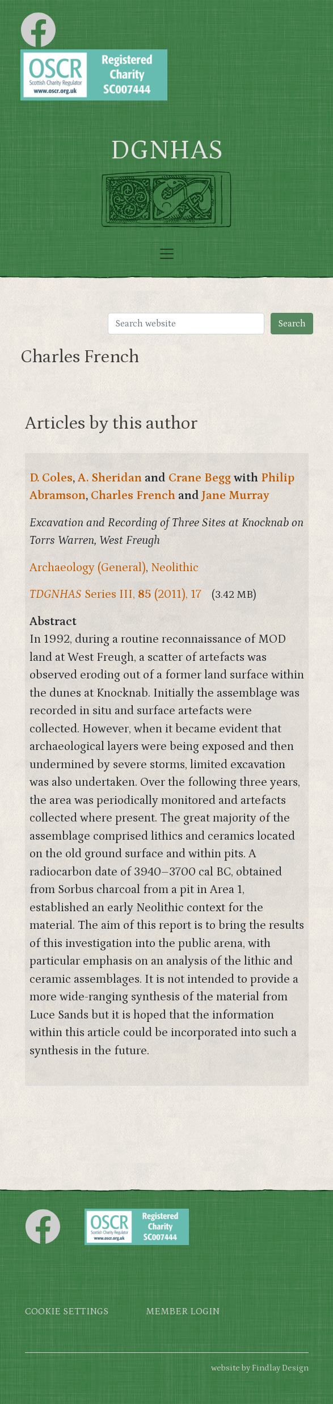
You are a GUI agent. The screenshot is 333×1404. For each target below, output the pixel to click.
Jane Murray (235, 495)
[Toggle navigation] (167, 253)
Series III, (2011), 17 (115, 594)
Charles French (133, 495)
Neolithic (175, 568)
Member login (183, 1311)
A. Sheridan (110, 478)
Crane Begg (199, 478)
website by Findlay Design (260, 1368)
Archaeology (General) (87, 568)
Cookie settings (66, 1311)
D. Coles (51, 478)
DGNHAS (166, 150)
